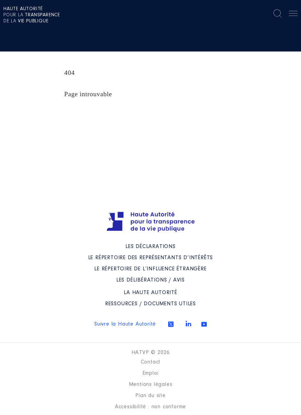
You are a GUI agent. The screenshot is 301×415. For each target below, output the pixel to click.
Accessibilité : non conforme (150, 407)
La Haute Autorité (150, 292)
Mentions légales (151, 384)
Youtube (204, 324)
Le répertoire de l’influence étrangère (150, 269)
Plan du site (150, 395)
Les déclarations (150, 246)
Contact (151, 362)
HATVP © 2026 (151, 352)
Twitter (171, 324)
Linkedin (188, 323)
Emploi (151, 373)
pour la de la (31, 15)
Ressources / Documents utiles (150, 304)
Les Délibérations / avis (150, 280)
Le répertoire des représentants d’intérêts (150, 258)
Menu (293, 14)
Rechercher (277, 13)
